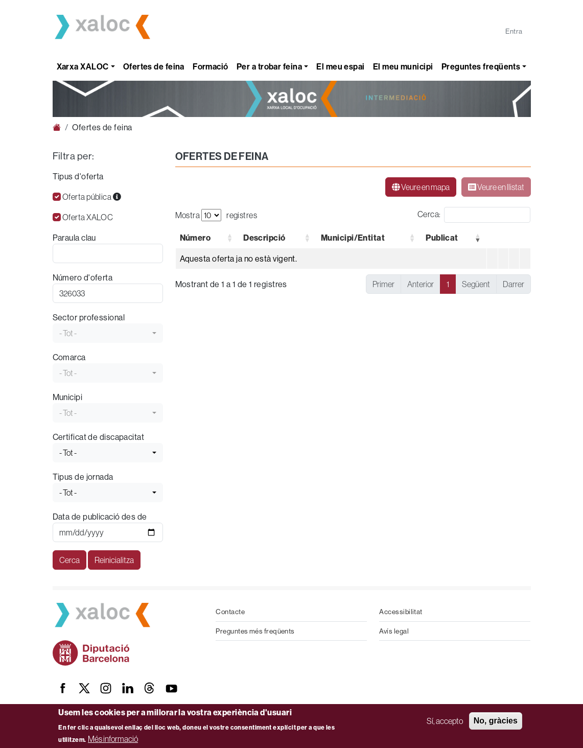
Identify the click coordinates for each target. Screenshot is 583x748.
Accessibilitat (400, 611)
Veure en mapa (421, 187)
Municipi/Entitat (353, 237)
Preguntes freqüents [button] (481, 66)
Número (195, 237)
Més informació (113, 739)
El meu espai (340, 66)
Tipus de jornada (83, 477)
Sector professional (89, 317)
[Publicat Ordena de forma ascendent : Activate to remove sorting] (454, 237)
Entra (513, 31)
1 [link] (448, 284)
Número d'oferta (83, 277)
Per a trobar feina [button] (269, 66)
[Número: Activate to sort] (207, 237)
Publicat (442, 237)
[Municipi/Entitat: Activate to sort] (368, 237)
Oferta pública (91, 197)
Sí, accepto (445, 721)
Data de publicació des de (100, 516)
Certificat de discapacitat (99, 437)
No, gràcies (496, 720)
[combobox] (108, 333)
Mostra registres (216, 215)
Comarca (69, 357)
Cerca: (429, 214)
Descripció (264, 237)
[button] (195, 237)
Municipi (68, 397)
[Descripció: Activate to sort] (278, 237)
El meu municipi (403, 66)
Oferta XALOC (87, 217)
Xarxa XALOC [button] (83, 66)
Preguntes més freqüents (255, 631)
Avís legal (394, 631)
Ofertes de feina (153, 66)
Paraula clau (74, 237)
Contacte (230, 611)
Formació (210, 66)
